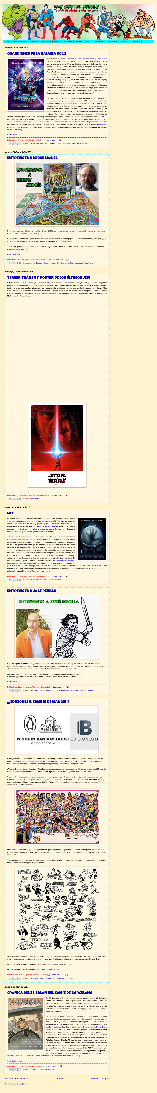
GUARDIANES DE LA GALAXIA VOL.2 (36, 54)
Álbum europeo (46, 41)
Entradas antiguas (100, 1078)
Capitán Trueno (44, 690)
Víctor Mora (89, 690)
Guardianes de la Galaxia (71, 143)
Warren (91, 263)
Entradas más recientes (17, 1078)
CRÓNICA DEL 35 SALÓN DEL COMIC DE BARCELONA (49, 993)
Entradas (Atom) (21, 1084)
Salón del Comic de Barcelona (42, 1069)
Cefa (33, 263)
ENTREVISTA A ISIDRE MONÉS (32, 158)
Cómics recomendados (20, 41)
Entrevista (60, 263)
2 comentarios (58, 260)
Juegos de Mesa (81, 263)
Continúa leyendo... (14, 135)
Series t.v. (88, 41)
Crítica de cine (67, 41)
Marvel (84, 143)
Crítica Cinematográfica (52, 143)
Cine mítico (78, 41)
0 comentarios (57, 495)
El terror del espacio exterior (46, 526)
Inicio (8, 41)
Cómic (41, 978)
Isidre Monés (69, 263)
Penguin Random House (63, 978)
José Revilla (80, 690)
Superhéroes (34, 41)
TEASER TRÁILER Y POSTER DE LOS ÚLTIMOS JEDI (48, 278)
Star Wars (35, 499)
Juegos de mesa (99, 41)
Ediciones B (56, 690)
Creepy (53, 263)
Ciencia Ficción (37, 143)
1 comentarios (51, 140)
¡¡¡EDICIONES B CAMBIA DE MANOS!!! (38, 702)
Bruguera (57, 41)
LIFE (10, 514)
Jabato (72, 690)
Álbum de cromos (113, 41)
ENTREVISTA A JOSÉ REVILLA (31, 591)
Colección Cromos (42, 263)
